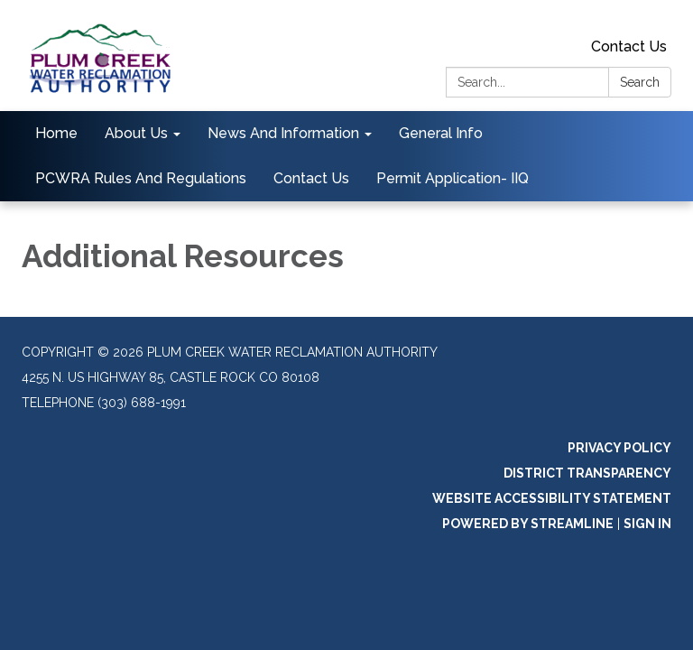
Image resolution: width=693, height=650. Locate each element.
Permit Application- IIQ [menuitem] (452, 178)
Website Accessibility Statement (551, 498)
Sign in (647, 523)
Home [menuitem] (56, 133)
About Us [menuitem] (136, 133)
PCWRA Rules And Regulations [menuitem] (140, 178)
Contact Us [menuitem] (311, 178)
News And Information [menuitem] (283, 133)
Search (640, 82)
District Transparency (587, 473)
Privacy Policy (619, 448)
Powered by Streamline (528, 523)
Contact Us (629, 46)
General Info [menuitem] (441, 133)
